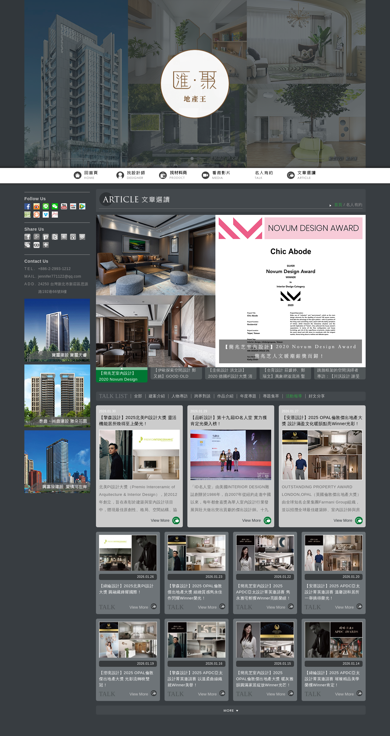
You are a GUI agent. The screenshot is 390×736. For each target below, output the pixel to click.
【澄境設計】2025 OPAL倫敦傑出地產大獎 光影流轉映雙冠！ (126, 678)
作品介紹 (225, 396)
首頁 (338, 204)
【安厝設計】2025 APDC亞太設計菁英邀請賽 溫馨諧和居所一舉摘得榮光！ (332, 592)
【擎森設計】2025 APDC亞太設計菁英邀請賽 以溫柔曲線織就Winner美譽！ (195, 678)
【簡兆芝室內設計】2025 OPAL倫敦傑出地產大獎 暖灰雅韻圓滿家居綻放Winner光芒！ (264, 678)
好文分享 (317, 396)
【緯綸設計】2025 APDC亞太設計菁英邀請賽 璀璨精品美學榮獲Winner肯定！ (332, 678)
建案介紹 (157, 396)
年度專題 (248, 396)
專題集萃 (271, 396)
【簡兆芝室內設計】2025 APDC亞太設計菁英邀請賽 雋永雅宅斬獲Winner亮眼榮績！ (263, 592)
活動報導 (294, 396)
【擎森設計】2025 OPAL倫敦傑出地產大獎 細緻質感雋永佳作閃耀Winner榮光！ (195, 592)
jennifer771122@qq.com (59, 276)
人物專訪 (180, 396)
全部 (138, 396)
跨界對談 (202, 396)
